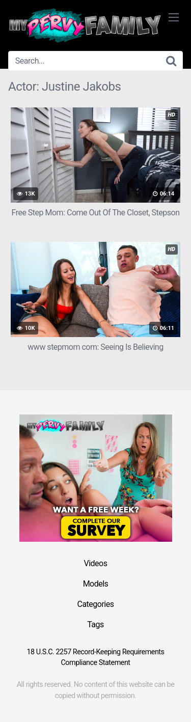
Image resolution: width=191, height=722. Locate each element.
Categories (95, 604)
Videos (95, 563)
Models (95, 584)
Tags (95, 624)
